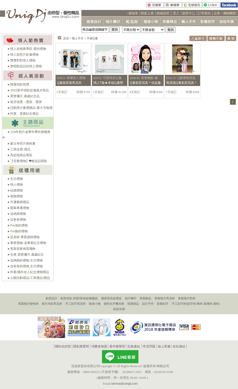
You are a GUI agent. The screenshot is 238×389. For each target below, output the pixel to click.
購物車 (133, 13)
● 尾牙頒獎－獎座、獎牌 (25, 102)
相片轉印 (130, 298)
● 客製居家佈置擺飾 (21, 249)
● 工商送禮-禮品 (19, 149)
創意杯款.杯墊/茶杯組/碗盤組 (79, 298)
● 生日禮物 (15, 179)
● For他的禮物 (18, 225)
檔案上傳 (147, 13)
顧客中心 (188, 13)
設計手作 (148, 303)
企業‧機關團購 (225, 13)
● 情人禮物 (15, 184)
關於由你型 (63, 346)
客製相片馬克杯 (164, 298)
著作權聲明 (117, 346)
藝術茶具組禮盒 (111, 298)
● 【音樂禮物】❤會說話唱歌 (27, 161)
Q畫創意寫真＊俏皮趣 (145, 83)
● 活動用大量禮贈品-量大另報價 (30, 108)
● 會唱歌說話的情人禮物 (25, 66)
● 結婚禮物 (15, 190)
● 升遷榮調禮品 (18, 202)
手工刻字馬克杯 (75, 303)
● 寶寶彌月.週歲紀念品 (24, 96)
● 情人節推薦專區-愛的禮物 (27, 49)
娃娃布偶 (119, 309)
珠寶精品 (133, 303)
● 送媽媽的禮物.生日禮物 (25, 260)
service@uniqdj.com (124, 383)
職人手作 (78, 38)
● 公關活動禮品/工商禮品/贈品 (29, 278)
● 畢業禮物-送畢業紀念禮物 (27, 243)
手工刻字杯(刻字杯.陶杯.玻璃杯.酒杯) (196, 303)
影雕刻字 (163, 303)
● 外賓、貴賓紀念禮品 (23, 113)
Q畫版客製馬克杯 (69, 83)
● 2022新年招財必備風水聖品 (28, 90)
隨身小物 (95, 303)
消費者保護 (99, 346)
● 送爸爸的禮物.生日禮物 (25, 266)
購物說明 (163, 13)
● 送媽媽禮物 (17, 214)
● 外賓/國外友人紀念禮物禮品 (28, 272)
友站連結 (179, 346)
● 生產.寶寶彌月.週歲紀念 (26, 254)
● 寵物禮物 (15, 196)
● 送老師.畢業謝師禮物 (24, 237)
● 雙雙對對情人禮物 (21, 60)
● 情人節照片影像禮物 (23, 54)
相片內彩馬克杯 (52, 303)
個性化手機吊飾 (114, 303)
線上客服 (164, 346)
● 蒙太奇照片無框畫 (21, 143)
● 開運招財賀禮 (18, 84)
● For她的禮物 (18, 231)
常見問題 (149, 346)
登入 (176, 13)
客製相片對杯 (187, 298)
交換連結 (133, 346)
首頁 (66, 38)
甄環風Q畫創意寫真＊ (181, 83)
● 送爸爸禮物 (17, 219)
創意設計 (51, 298)
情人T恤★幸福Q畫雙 (108, 83)
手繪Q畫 (92, 38)
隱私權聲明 (81, 346)
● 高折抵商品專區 (20, 155)
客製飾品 (145, 298)
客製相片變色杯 (28, 303)
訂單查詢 (204, 13)
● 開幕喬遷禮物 (18, 208)
